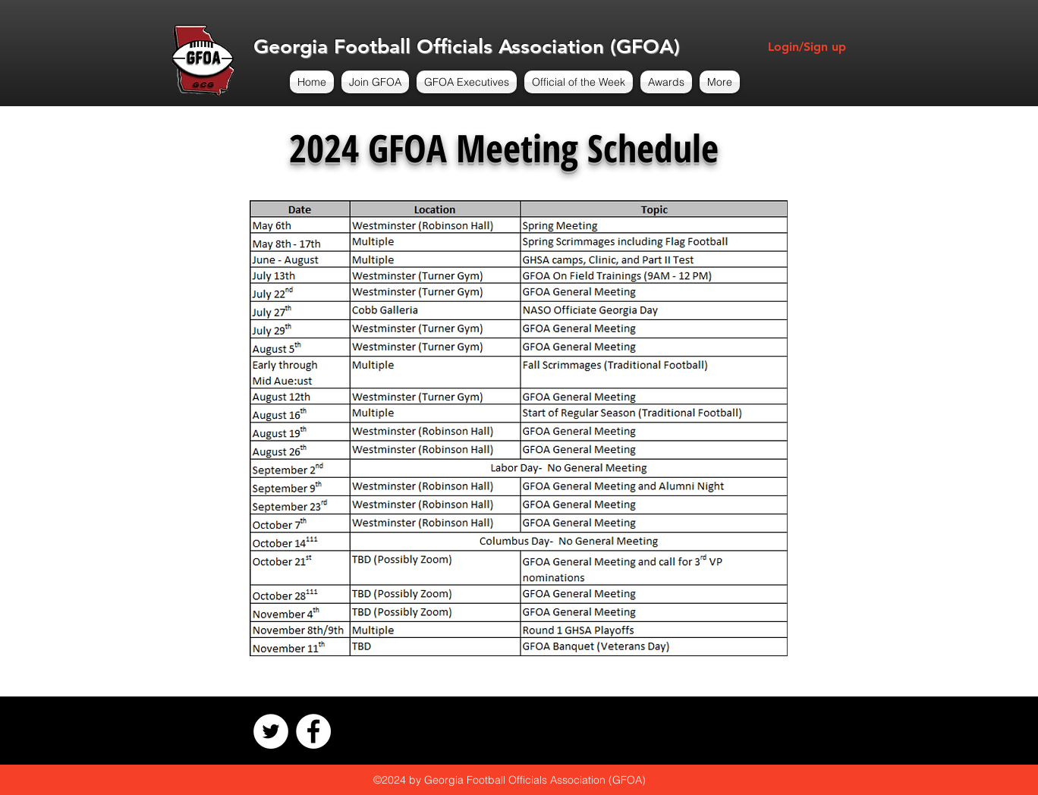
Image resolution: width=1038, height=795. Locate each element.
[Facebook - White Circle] (313, 731)
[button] (375, 82)
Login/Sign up (807, 46)
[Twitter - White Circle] (270, 731)
